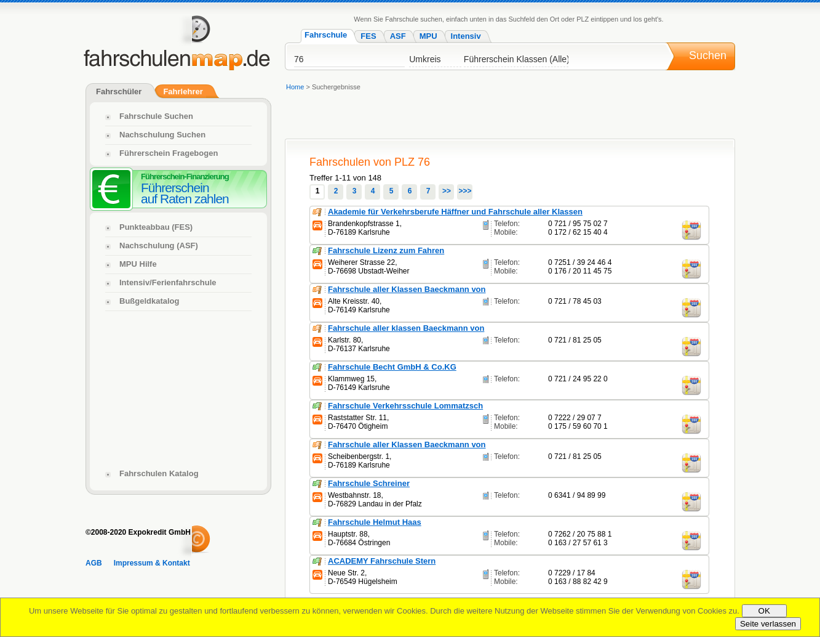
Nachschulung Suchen (162, 134)
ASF (398, 36)
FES (368, 36)
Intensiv (466, 36)
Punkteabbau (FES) (156, 227)
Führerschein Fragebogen (168, 153)
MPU (428, 36)
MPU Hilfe (138, 264)
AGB (94, 563)
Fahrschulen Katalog (159, 473)
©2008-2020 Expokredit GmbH (138, 532)
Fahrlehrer (182, 91)
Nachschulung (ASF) (158, 245)
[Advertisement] (178, 388)
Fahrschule (326, 34)
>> (446, 191)
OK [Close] (764, 610)
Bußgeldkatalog (149, 301)
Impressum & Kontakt (152, 563)
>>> (464, 191)
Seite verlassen (768, 623)
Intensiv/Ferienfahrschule (168, 282)
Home (295, 87)
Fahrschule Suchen (156, 116)
